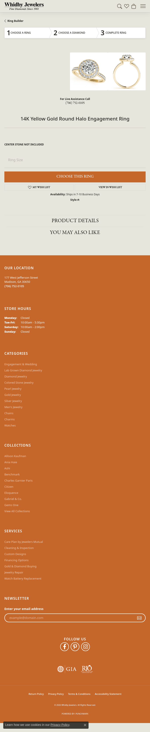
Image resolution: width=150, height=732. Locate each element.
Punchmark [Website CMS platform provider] (82, 713)
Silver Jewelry (13, 401)
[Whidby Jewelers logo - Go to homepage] (24, 6)
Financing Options (16, 560)
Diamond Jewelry (15, 376)
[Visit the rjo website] (87, 669)
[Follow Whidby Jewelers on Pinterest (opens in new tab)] (75, 646)
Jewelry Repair (13, 572)
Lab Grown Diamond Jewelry (23, 370)
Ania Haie (10, 462)
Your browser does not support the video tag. (37, 68)
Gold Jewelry (12, 395)
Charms (9, 419)
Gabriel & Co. (13, 499)
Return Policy (36, 693)
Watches (10, 425)
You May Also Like (75, 232)
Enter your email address (24, 609)
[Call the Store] (14, 286)
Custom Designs (15, 554)
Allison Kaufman (15, 456)
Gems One (11, 505)
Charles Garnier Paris (18, 480)
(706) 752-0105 (75, 103)
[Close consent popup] (85, 725)
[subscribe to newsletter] (139, 618)
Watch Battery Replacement (22, 578)
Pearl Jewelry (12, 389)
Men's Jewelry (13, 407)
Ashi (7, 468)
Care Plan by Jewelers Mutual (23, 542)
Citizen (8, 487)
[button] (119, 6)
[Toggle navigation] (143, 6)
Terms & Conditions (79, 693)
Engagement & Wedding (20, 364)
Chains (8, 413)
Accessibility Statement (108, 693)
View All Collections (17, 511)
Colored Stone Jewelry (18, 382)
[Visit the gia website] (67, 669)
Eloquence (11, 493)
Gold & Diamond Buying (20, 566)
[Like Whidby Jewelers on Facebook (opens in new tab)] (64, 646)
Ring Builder (15, 21)
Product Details (75, 220)
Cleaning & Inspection (19, 548)
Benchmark (12, 474)
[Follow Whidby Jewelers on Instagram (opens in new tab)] (85, 646)
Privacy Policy (56, 693)
